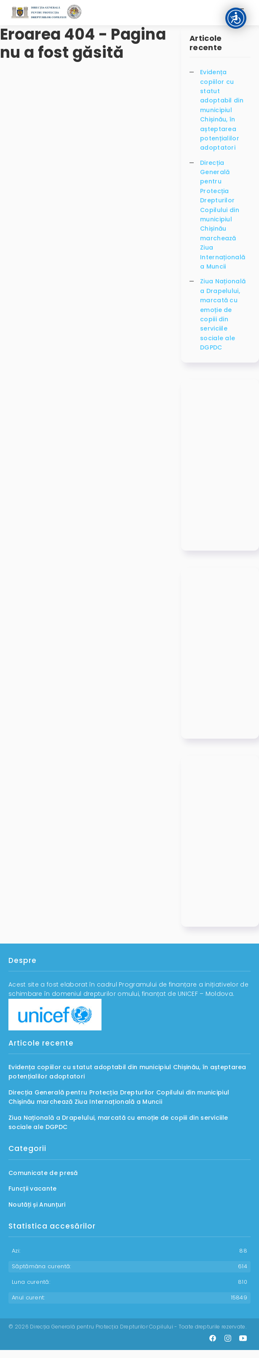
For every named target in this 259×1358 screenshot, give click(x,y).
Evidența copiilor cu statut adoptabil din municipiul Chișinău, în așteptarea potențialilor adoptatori (221, 110)
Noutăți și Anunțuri (37, 1204)
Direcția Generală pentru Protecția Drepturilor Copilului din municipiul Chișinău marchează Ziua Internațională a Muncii (222, 215)
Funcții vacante (32, 1188)
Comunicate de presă (43, 1173)
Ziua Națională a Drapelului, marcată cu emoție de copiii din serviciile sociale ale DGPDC (223, 314)
